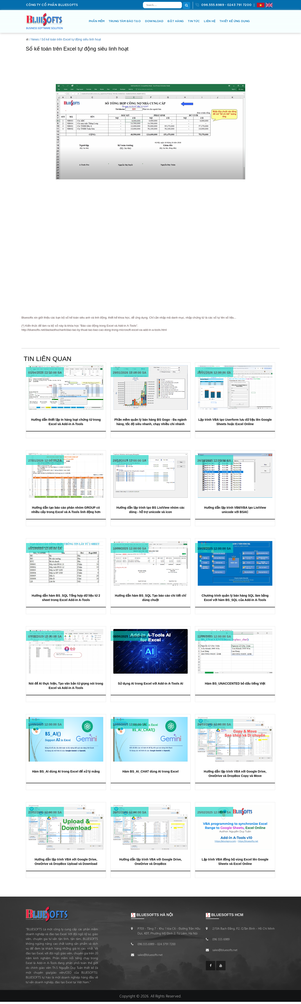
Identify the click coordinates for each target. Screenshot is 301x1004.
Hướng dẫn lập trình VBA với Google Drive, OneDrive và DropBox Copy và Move (235, 773)
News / (36, 39)
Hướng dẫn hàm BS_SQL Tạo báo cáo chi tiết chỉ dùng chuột (150, 597)
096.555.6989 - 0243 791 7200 (223, 5)
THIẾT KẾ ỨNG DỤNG (234, 21)
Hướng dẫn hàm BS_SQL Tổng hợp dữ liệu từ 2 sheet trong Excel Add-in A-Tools (66, 597)
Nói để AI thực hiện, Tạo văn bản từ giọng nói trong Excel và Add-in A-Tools (66, 685)
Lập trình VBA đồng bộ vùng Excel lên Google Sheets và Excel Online (235, 861)
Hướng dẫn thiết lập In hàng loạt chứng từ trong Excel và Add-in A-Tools (66, 422)
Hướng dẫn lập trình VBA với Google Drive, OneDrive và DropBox (150, 861)
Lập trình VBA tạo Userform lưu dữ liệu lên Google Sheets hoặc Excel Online (235, 422)
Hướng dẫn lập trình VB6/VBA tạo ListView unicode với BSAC (235, 509)
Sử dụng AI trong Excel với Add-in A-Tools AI (150, 683)
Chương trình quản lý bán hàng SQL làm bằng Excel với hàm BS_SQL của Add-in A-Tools (235, 597)
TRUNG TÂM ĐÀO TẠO (124, 21)
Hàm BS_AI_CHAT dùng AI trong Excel (150, 771)
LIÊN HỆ (209, 21)
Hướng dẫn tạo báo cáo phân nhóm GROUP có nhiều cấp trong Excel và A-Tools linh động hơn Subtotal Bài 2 (65, 509)
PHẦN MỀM (96, 21)
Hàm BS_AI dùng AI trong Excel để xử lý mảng (66, 771)
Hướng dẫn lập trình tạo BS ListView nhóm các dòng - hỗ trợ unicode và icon (150, 509)
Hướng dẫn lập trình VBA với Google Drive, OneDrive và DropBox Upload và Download (66, 861)
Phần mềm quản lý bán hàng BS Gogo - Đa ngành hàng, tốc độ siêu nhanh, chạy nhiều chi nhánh (150, 422)
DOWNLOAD (154, 21)
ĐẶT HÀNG (175, 21)
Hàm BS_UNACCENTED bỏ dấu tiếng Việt (235, 683)
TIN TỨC (194, 21)
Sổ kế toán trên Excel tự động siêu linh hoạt (71, 39)
